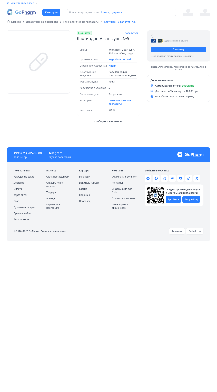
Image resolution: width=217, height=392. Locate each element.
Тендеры (51, 192)
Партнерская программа (53, 206)
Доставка (19, 182)
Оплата (18, 188)
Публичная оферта (24, 207)
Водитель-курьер (89, 182)
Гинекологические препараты (119, 102)
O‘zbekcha (195, 231)
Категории (51, 12)
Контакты (117, 182)
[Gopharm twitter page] (196, 178)
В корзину (178, 49)
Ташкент (177, 231)
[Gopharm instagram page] (164, 178)
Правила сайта (22, 213)
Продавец (85, 201)
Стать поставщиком (57, 176)
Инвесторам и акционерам (120, 206)
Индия (112, 65)
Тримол (105, 12)
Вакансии (84, 176)
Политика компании (123, 198)
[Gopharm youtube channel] (180, 178)
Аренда (50, 198)
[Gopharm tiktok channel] (188, 178)
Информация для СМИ (122, 190)
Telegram (55, 153)
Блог (16, 201)
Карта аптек (20, 195)
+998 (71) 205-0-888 (28, 153)
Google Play (191, 199)
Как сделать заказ (24, 176)
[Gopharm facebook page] (156, 178)
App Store (173, 199)
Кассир (83, 188)
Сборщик (84, 195)
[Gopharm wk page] (172, 178)
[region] (38, 62)
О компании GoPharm (124, 176)
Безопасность (21, 219)
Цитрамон (117, 12)
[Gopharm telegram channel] (148, 178)
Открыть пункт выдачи (54, 184)
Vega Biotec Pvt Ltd (119, 59)
